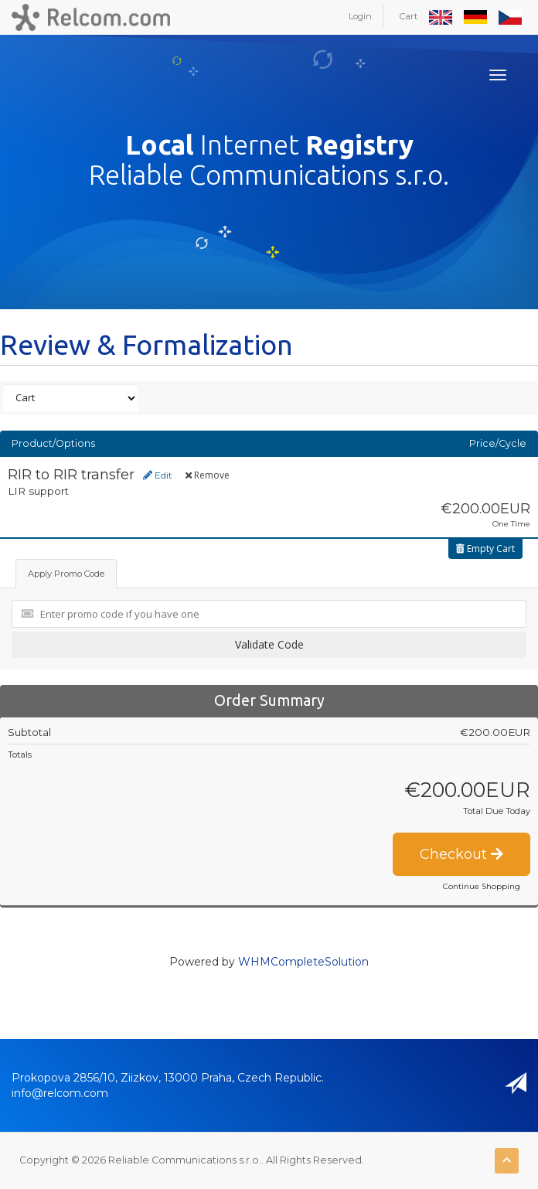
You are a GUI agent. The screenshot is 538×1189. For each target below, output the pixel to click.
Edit (157, 475)
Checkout (461, 854)
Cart (408, 16)
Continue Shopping (481, 886)
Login (360, 16)
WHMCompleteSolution (303, 962)
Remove (208, 475)
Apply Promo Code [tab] (66, 573)
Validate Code (269, 644)
